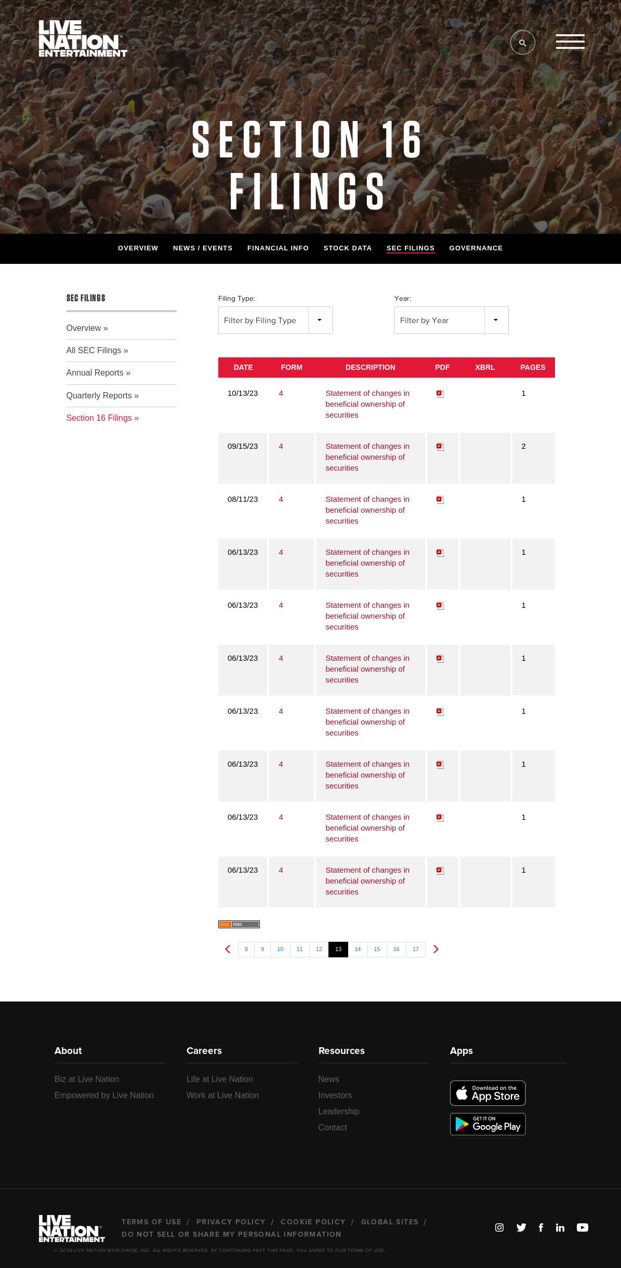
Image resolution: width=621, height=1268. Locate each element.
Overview (138, 248)
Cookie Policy (313, 1222)
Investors (335, 1095)
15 (377, 949)
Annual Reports (95, 372)
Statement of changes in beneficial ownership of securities (367, 404)
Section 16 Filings (99, 417)
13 (338, 949)
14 (357, 949)
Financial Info (278, 248)
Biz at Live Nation (87, 1079)
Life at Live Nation (220, 1079)
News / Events (203, 248)
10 (280, 949)
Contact (333, 1127)
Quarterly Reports (99, 395)
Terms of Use (151, 1222)
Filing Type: (236, 298)
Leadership (339, 1111)
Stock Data (348, 248)
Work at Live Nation (223, 1095)
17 (416, 949)
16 (396, 949)
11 (300, 949)
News (329, 1079)
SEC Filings (411, 248)
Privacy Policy (231, 1222)
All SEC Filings (94, 350)
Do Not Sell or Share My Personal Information (232, 1234)
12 (319, 949)
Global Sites (390, 1222)
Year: (402, 298)
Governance (476, 248)
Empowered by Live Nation (104, 1095)
